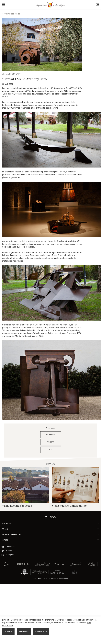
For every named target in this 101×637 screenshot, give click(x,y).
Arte (4, 74)
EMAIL (50, 450)
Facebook (8, 547)
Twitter (7, 551)
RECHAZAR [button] (24, 631)
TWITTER (50, 442)
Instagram (8, 555)
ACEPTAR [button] (8, 631)
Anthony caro (14, 74)
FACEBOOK (50, 435)
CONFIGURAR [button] (41, 631)
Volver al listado (11, 14)
